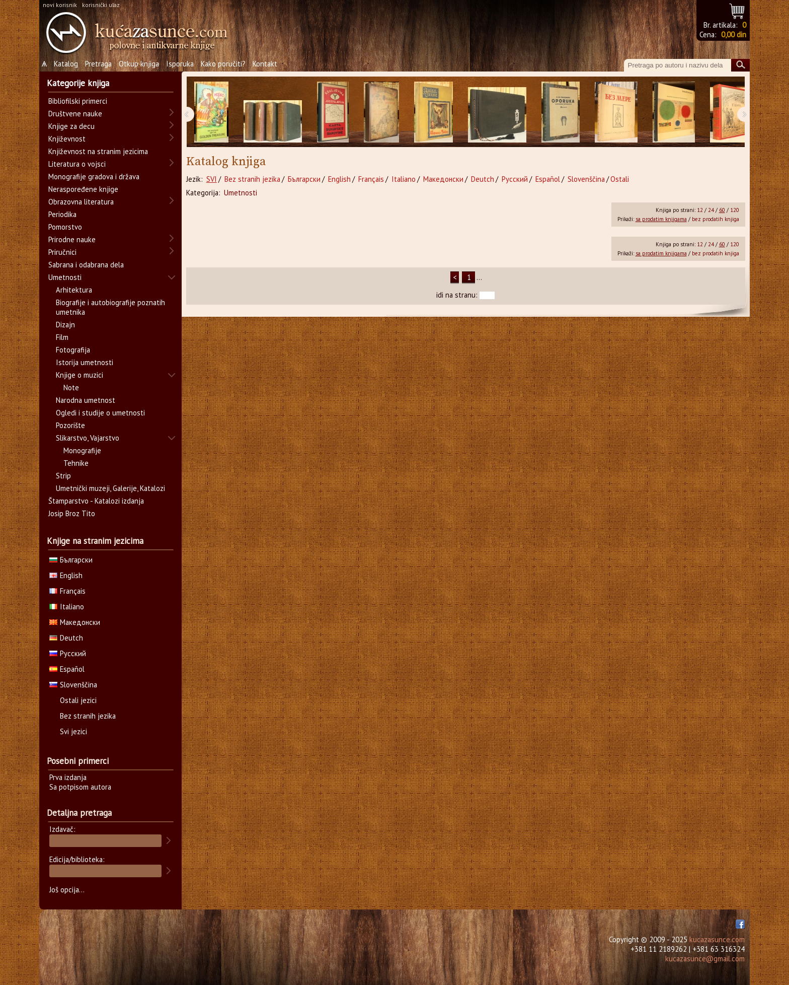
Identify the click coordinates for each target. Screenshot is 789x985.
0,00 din (733, 34)
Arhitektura (74, 290)
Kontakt (265, 63)
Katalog (66, 63)
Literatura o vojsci (77, 164)
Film (62, 337)
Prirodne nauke (72, 239)
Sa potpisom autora (80, 787)
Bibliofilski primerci (77, 101)
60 (722, 210)
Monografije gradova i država (93, 176)
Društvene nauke (75, 113)
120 (734, 210)
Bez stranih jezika (252, 179)
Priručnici (62, 252)
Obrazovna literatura (81, 201)
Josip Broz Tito (71, 513)
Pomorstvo (65, 227)
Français (371, 179)
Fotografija (73, 350)
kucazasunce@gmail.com (705, 958)
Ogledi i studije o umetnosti (100, 412)
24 (711, 210)
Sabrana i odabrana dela (86, 264)
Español (547, 179)
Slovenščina (586, 179)
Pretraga (98, 63)
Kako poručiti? (223, 63)
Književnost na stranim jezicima (98, 151)
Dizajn (65, 324)
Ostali (619, 179)
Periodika (62, 214)
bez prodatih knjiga (715, 219)
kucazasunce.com (717, 939)
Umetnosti (240, 192)
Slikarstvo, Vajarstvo (87, 438)
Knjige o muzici (79, 375)
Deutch (482, 179)
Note (71, 387)
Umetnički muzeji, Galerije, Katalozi (110, 488)
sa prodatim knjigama (661, 219)
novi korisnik (60, 5)
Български (304, 179)
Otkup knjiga (139, 63)
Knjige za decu (71, 126)
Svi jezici (73, 731)
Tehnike (76, 463)
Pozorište (70, 425)
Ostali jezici (78, 700)
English (339, 179)
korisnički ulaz (101, 5)
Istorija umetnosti (84, 362)
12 (700, 210)
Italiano (403, 179)
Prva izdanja (68, 777)
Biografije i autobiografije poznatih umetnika (110, 307)
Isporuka (180, 63)
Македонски (443, 179)
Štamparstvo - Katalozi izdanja (96, 501)
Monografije (82, 450)
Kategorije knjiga (78, 83)
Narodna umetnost (85, 400)
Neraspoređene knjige (83, 189)
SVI (211, 179)
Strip (63, 475)
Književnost (67, 139)
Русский (515, 179)
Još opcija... (67, 889)
